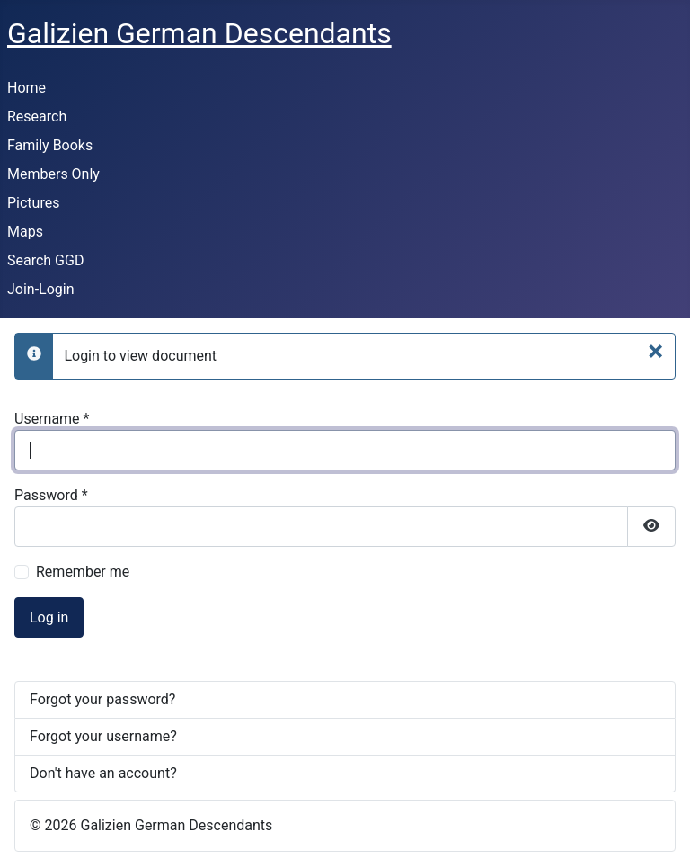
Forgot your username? (103, 736)
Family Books (50, 145)
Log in (49, 617)
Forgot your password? (102, 699)
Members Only (53, 174)
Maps (25, 231)
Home (26, 87)
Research (36, 116)
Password (51, 495)
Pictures (33, 202)
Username (51, 418)
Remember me (82, 571)
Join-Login (41, 289)
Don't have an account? (103, 773)
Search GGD (45, 260)
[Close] (655, 351)
